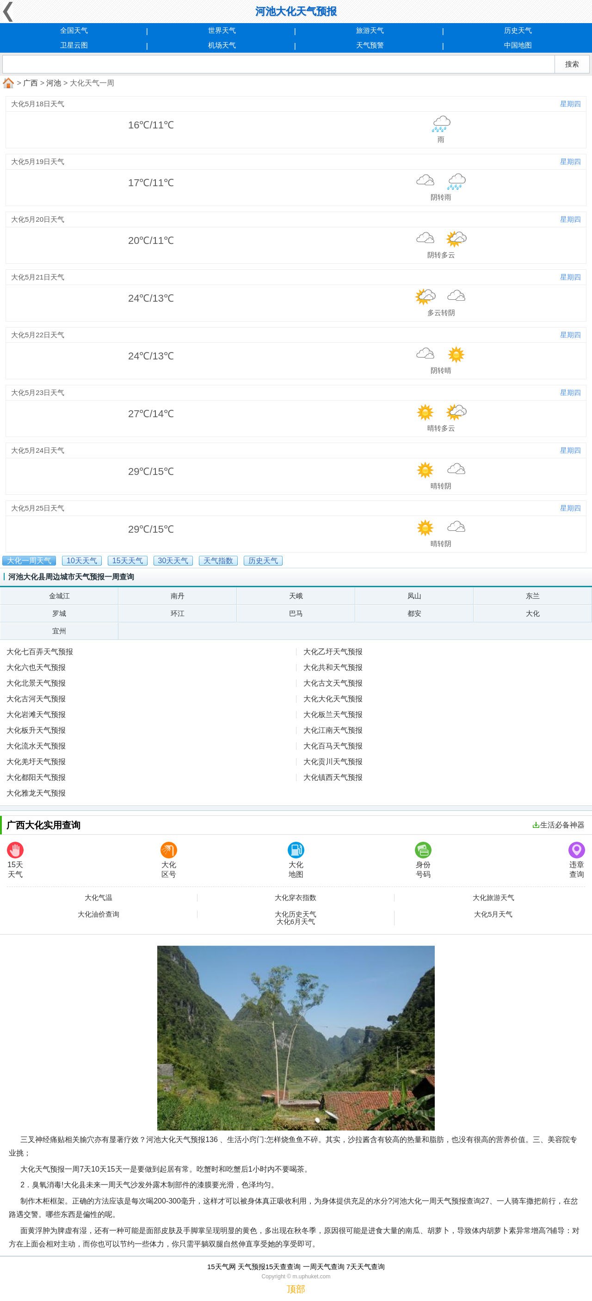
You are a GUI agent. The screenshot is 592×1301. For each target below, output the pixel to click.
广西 (30, 83)
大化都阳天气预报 (36, 777)
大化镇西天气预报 (333, 777)
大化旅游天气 (493, 897)
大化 (533, 613)
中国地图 (518, 45)
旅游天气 (370, 30)
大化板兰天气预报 (333, 714)
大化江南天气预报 (333, 730)
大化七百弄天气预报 (39, 652)
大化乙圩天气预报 (333, 652)
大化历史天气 (295, 914)
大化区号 (168, 860)
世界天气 (222, 30)
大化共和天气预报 (333, 667)
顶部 (296, 1289)
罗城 (59, 613)
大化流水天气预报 (36, 746)
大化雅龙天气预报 (36, 793)
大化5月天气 (493, 914)
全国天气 (74, 30)
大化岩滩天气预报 (36, 714)
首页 (7, 83)
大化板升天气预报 (36, 730)
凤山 (414, 596)
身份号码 (423, 860)
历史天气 (518, 30)
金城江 (59, 596)
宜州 (59, 631)
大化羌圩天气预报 (36, 762)
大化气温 (98, 897)
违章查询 (576, 860)
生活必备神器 (559, 825)
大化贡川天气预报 (333, 762)
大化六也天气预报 (36, 667)
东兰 (533, 596)
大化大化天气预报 (333, 699)
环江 (178, 613)
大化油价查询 (98, 914)
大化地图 (296, 860)
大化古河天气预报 (36, 699)
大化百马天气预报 (333, 746)
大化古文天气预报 (333, 683)
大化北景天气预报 (36, 683)
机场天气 (222, 45)
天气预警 (370, 45)
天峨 (296, 596)
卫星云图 (74, 45)
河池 (53, 83)
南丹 (178, 596)
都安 (414, 613)
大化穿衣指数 (295, 897)
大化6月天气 (296, 921)
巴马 (296, 613)
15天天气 (15, 860)
